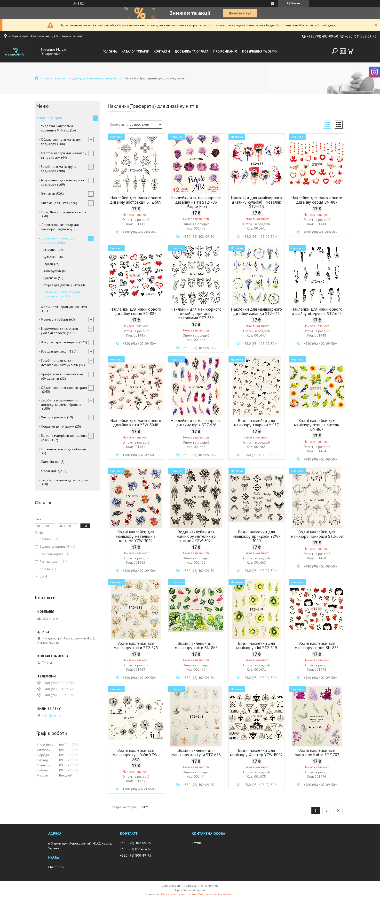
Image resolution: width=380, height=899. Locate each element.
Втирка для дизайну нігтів (61, 285)
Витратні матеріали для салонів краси (64, 437)
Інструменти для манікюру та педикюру (62, 182)
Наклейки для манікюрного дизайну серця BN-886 (135, 311)
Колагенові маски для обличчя (64, 449)
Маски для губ (51, 471)
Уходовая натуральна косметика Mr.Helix (57, 128)
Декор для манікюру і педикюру (96, 78)
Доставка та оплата (191, 51)
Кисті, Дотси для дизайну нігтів (63, 212)
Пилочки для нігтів (54, 203)
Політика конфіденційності (216, 894)
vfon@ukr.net (51, 715)
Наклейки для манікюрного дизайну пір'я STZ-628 (196, 422)
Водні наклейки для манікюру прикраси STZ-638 (317, 534)
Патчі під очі (50, 462)
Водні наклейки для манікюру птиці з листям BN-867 (317, 424)
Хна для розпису (53, 417)
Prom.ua (213, 885)
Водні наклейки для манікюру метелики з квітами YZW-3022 (135, 536)
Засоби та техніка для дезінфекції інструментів (59, 362)
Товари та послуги (55, 78)
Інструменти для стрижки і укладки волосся (60, 330)
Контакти (162, 51)
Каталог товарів (135, 51)
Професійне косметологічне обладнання (62, 376)
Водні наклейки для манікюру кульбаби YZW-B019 (136, 754)
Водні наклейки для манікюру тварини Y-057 (256, 422)
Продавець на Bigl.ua (190, 890)
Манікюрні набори (54, 319)
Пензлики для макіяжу (57, 426)
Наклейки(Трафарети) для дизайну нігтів (61, 294)
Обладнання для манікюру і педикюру (61, 141)
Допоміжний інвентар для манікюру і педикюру (60, 227)
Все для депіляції (54, 351)
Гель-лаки (48, 194)
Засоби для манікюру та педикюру (59, 168)
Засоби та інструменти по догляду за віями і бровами (61, 402)
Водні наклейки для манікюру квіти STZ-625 (136, 645)
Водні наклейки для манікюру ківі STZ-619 (256, 645)
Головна (110, 51)
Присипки (50, 278)
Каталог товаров (49, 117)
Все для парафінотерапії (59, 342)
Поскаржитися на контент (178, 894)
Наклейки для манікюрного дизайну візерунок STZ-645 (316, 311)
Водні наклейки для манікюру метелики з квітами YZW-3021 (196, 536)
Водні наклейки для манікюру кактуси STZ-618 (196, 752)
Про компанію (225, 51)
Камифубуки (52, 271)
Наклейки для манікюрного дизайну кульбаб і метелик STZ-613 (256, 202)
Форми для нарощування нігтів (64, 307)
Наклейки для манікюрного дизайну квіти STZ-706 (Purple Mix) (196, 202)
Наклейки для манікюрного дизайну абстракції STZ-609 (135, 200)
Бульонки (49, 257)
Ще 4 (43, 576)
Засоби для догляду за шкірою (64, 480)
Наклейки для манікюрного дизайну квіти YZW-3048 (135, 422)
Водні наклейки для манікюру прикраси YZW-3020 (256, 536)
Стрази (48, 264)
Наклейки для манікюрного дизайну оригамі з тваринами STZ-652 (196, 313)
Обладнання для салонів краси (64, 387)
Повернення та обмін (259, 51)
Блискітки (49, 250)
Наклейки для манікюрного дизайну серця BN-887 (316, 200)
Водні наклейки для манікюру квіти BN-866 (196, 645)
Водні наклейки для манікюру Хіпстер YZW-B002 (256, 752)
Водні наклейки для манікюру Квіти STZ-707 (316, 752)
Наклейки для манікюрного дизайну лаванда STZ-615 (256, 311)
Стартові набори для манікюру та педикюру (63, 155)
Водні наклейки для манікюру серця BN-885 (317, 645)
